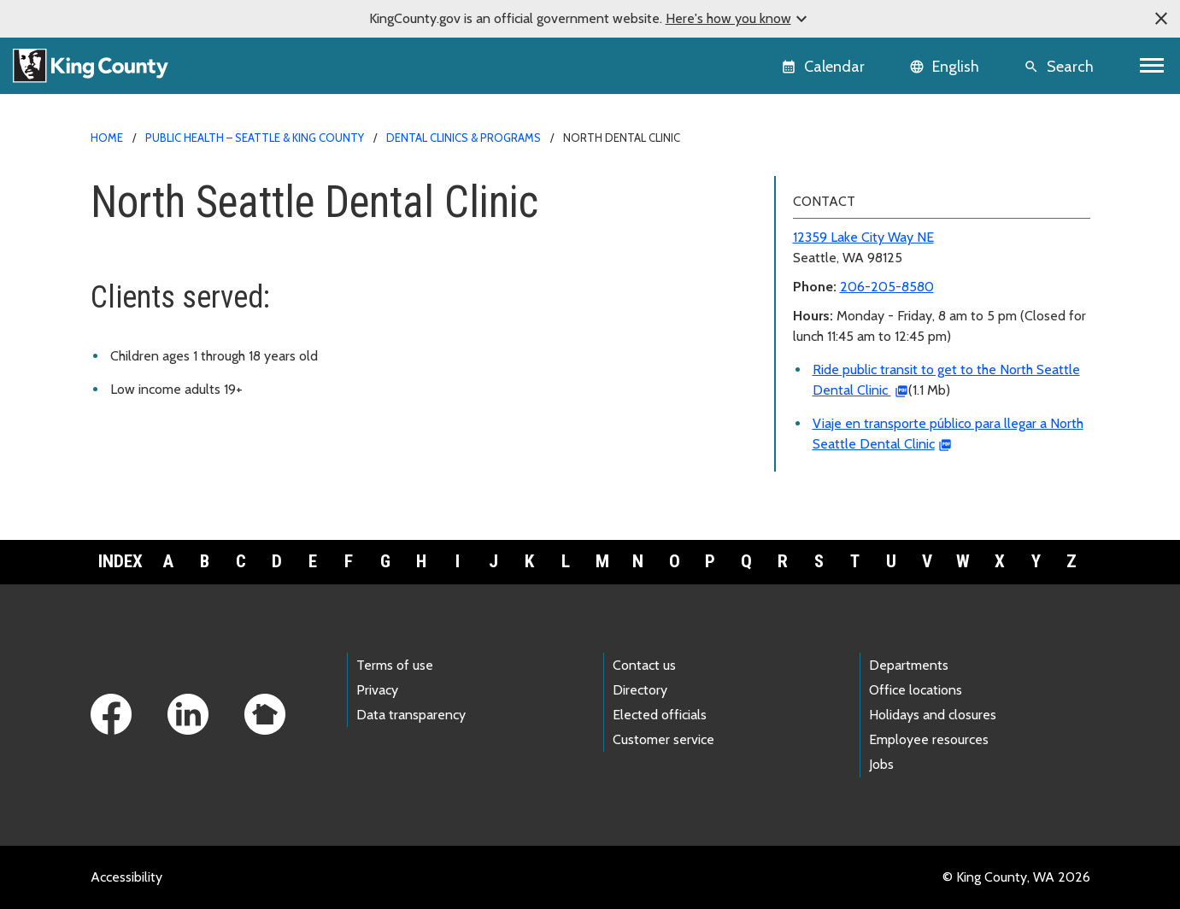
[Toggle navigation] (1152, 66)
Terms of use (394, 665)
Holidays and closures (932, 715)
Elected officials (660, 715)
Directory (640, 690)
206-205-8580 (887, 287)
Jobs (881, 764)
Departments (908, 665)
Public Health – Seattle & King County (254, 137)
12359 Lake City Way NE (863, 237)
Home (107, 137)
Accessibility (126, 877)
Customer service (663, 739)
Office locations (915, 690)
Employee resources (929, 739)
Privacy (377, 690)
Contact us (644, 665)
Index (120, 561)
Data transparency (411, 715)
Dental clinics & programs (463, 137)
